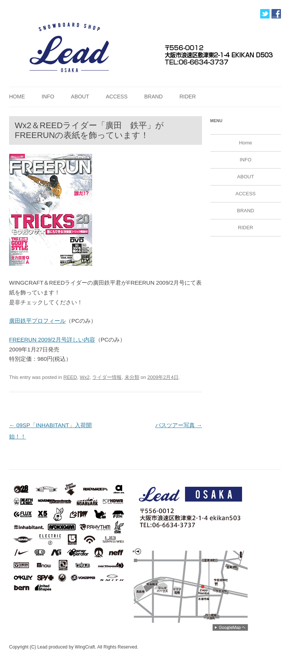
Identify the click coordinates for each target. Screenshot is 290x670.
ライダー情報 (107, 377)
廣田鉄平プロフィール (37, 320)
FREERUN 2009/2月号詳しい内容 (52, 339)
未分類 (132, 377)
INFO (48, 97)
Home (17, 97)
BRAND (153, 97)
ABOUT (80, 97)
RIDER (187, 97)
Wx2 (84, 377)
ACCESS (117, 97)
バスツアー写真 (178, 425)
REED (70, 377)
